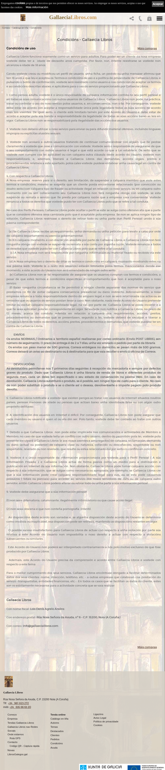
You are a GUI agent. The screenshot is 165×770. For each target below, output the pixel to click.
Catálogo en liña (20, 28)
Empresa (12, 718)
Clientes (55, 735)
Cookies (97, 725)
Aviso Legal (99, 718)
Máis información (37, 7)
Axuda (54, 747)
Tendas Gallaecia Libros (21, 722)
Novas (11, 750)
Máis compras (147, 48)
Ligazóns (98, 714)
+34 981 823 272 (18, 703)
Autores (54, 722)
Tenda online (58, 714)
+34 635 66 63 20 (20, 707)
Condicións (36, 28)
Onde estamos (16, 734)
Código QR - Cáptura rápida (25, 746)
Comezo (6, 28)
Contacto (12, 742)
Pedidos (55, 739)
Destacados (57, 731)
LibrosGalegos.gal (18, 754)
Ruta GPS (15, 738)
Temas (54, 727)
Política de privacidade (105, 721)
